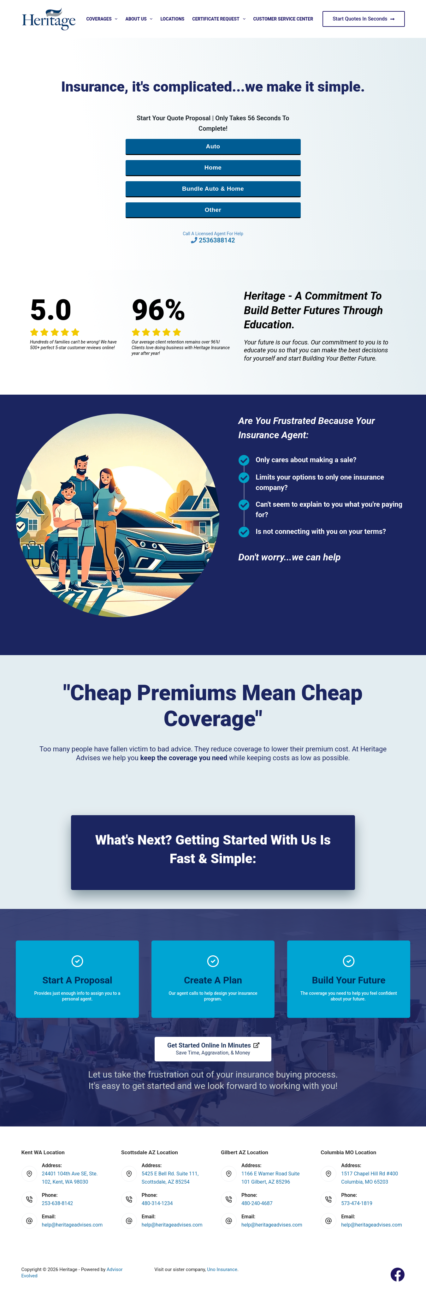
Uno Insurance (222, 1269)
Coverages (103, 19)
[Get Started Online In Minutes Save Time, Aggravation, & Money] (213, 1049)
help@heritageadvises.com (72, 1225)
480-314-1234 (157, 1203)
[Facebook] (398, 1274)
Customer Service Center (283, 18)
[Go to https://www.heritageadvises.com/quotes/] (77, 979)
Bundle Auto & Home (213, 188)
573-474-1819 (356, 1203)
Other (213, 209)
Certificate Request (220, 19)
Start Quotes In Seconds (363, 19)
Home (213, 167)
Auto (213, 146)
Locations (172, 18)
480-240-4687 (257, 1203)
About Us (140, 19)
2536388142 (217, 240)
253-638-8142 (57, 1203)
